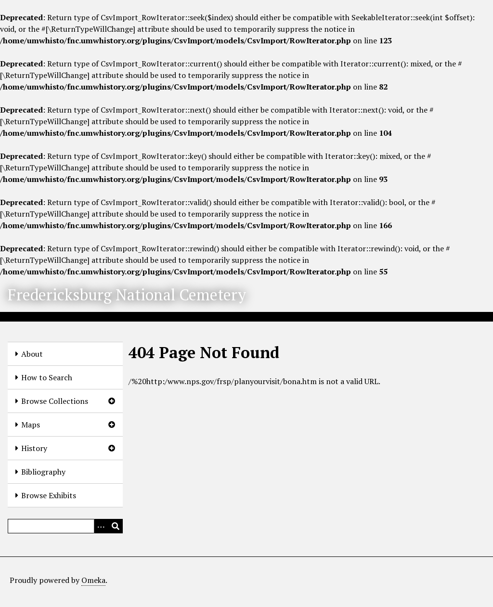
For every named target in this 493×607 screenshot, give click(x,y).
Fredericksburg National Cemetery (127, 294)
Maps (30, 424)
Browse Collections (54, 401)
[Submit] (115, 526)
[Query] (65, 526)
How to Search (46, 377)
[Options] (101, 526)
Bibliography (43, 471)
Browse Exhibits (48, 495)
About (32, 354)
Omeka (93, 580)
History (34, 448)
